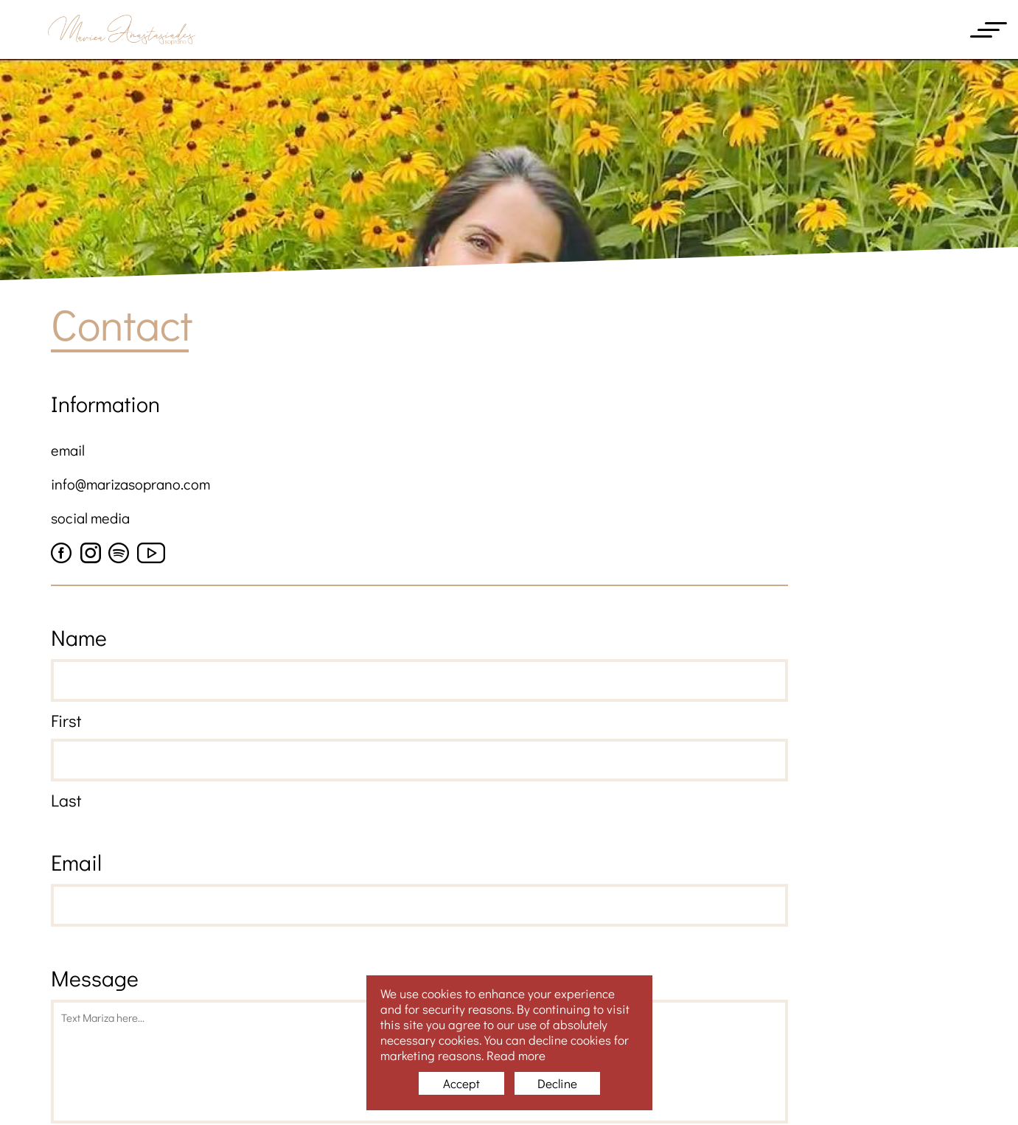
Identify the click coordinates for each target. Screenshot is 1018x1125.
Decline (557, 1083)
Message (95, 978)
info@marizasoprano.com (130, 483)
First (66, 720)
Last (66, 800)
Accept (461, 1083)
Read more (516, 1055)
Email (76, 862)
